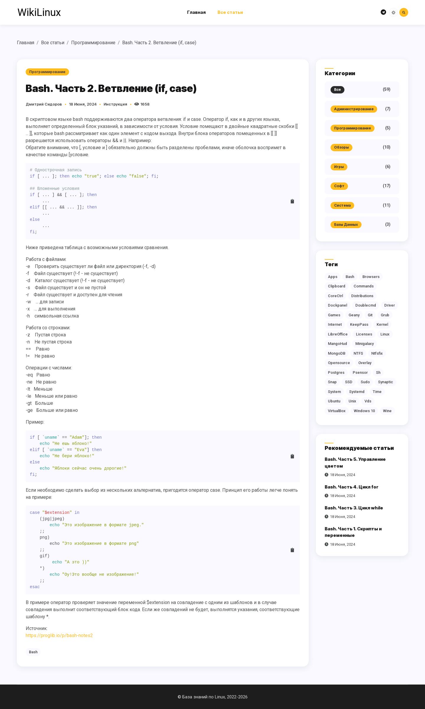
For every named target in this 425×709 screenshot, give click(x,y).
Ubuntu (334, 401)
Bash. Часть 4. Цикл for (351, 487)
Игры (339, 166)
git (370, 315)
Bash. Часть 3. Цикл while (354, 508)
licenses (364, 334)
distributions (362, 296)
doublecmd (365, 305)
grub (385, 315)
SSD (348, 382)
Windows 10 (364, 411)
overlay (364, 363)
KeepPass (359, 324)
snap (332, 382)
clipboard (336, 286)
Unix (352, 401)
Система (342, 205)
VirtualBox (337, 411)
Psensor (360, 372)
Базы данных (346, 224)
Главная (196, 12)
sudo (365, 382)
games (334, 315)
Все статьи (230, 12)
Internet (335, 324)
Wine (387, 411)
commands (364, 286)
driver (389, 305)
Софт (339, 186)
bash (33, 652)
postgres (336, 372)
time (377, 391)
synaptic (385, 382)
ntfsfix (377, 353)
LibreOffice (338, 334)
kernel (382, 324)
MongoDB (336, 353)
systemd (356, 391)
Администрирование (354, 109)
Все (337, 89)
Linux (385, 334)
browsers (371, 276)
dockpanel (337, 305)
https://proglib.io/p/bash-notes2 (59, 635)
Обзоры (341, 147)
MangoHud (337, 343)
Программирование (93, 42)
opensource (339, 363)
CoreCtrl (335, 296)
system (334, 391)
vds (367, 401)
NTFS (358, 353)
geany (354, 315)
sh (378, 372)
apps (332, 276)
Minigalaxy (364, 343)
